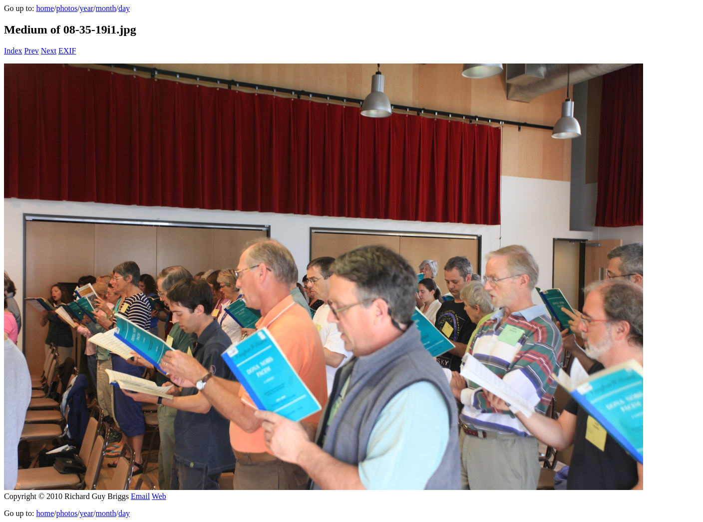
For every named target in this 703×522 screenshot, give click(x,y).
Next (48, 50)
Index (13, 50)
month (106, 8)
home (45, 8)
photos (66, 8)
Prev (31, 50)
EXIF (67, 50)
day (124, 8)
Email (140, 496)
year (87, 8)
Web (159, 496)
